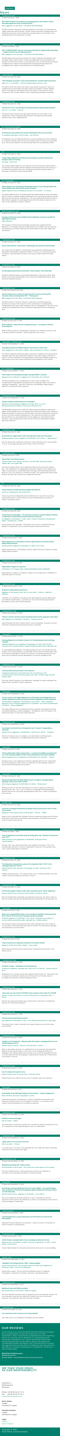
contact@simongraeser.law (12, 1396)
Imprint (5, 1421)
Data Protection (8, 1424)
